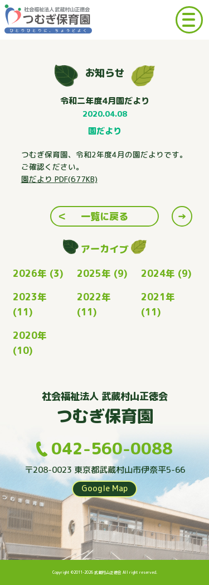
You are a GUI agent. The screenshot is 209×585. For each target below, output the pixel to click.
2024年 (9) (166, 273)
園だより (104, 131)
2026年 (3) (38, 273)
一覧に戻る (104, 216)
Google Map (104, 488)
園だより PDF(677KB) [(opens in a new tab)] (59, 179)
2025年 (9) (102, 273)
